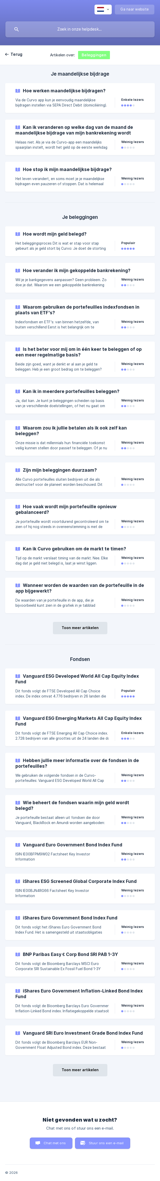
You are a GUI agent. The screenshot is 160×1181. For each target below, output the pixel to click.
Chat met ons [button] (55, 1143)
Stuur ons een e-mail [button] (106, 1143)
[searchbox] (80, 29)
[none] (103, 9)
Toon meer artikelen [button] (80, 627)
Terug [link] (16, 54)
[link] (80, 98)
